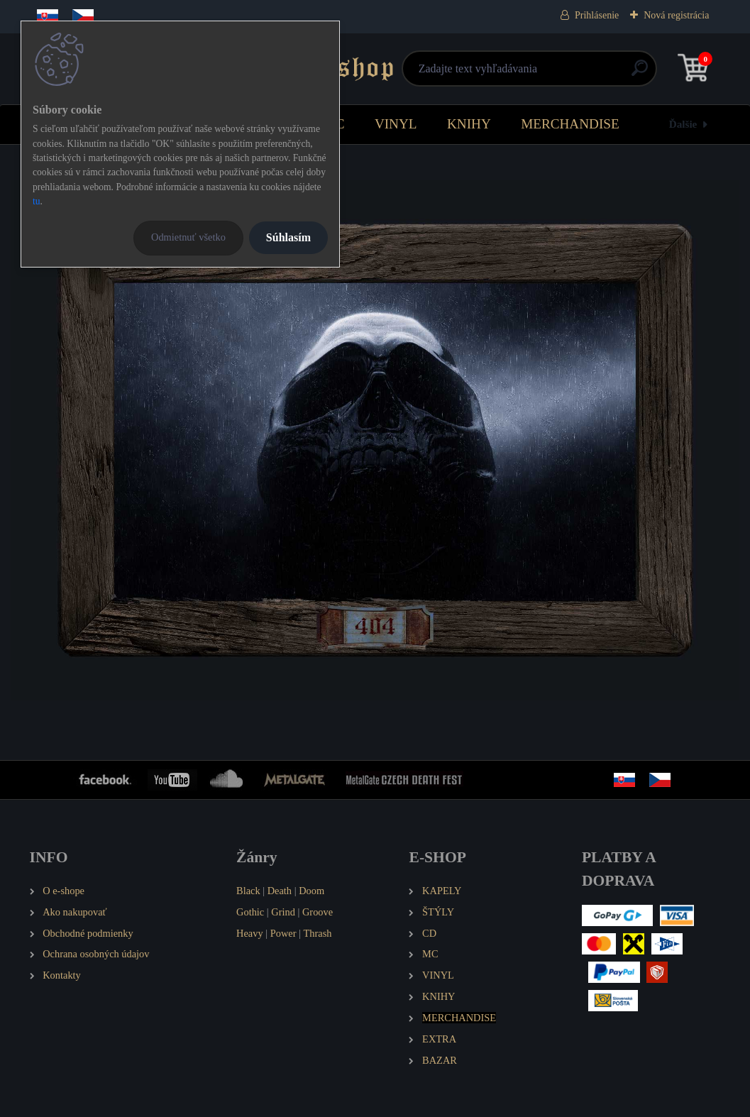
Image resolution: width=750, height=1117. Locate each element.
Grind (283, 912)
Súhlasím (288, 237)
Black (248, 890)
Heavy (249, 933)
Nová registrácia (676, 15)
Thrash (318, 933)
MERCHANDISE (570, 123)
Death (280, 890)
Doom (311, 890)
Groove (317, 912)
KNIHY (469, 123)
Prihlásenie (597, 15)
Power (283, 933)
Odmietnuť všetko (188, 237)
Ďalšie (683, 124)
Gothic (250, 912)
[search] (544, 73)
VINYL (396, 123)
